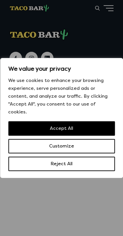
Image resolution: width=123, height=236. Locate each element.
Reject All (61, 164)
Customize (61, 146)
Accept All (61, 128)
